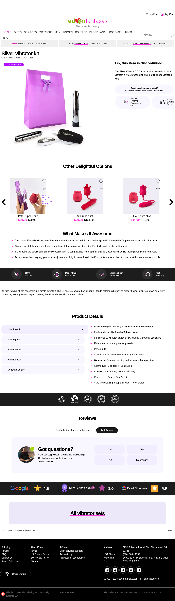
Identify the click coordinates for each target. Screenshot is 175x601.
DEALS (7, 32)
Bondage (115, 32)
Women (68, 32)
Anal (103, 32)
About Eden (37, 547)
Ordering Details (16, 370)
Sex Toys (30, 32)
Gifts (18, 32)
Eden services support (71, 551)
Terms (34, 551)
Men (57, 32)
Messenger (142, 460)
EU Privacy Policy (40, 558)
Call (109, 449)
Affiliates (64, 547)
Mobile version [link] (67, 592)
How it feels (14, 359)
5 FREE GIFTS (81, 43)
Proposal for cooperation (72, 558)
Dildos (93, 32)
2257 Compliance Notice (150, 592)
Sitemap (35, 561)
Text (109, 460)
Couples (81, 32)
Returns (5, 551)
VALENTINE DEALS (142, 43)
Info (5, 37)
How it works (15, 329)
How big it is (14, 339)
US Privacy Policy (40, 554)
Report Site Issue (10, 561)
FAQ (3, 554)
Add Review (106, 430)
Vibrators (45, 32)
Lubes (128, 32)
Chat (141, 449)
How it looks (14, 349)
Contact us (6, 558)
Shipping (5, 547)
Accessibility (66, 554)
